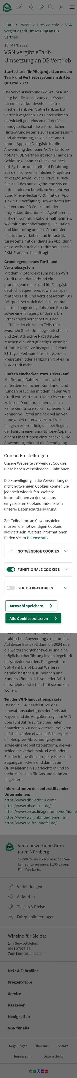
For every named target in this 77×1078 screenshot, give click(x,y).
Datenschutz (37, 537)
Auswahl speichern (31, 605)
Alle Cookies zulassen (33, 618)
